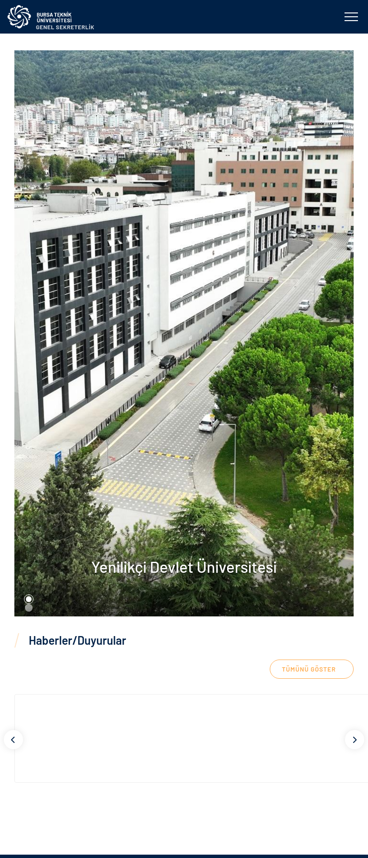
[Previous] (13, 739)
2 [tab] (29, 608)
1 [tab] (29, 599)
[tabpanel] (184, 333)
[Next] (354, 739)
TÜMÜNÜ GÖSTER (309, 669)
